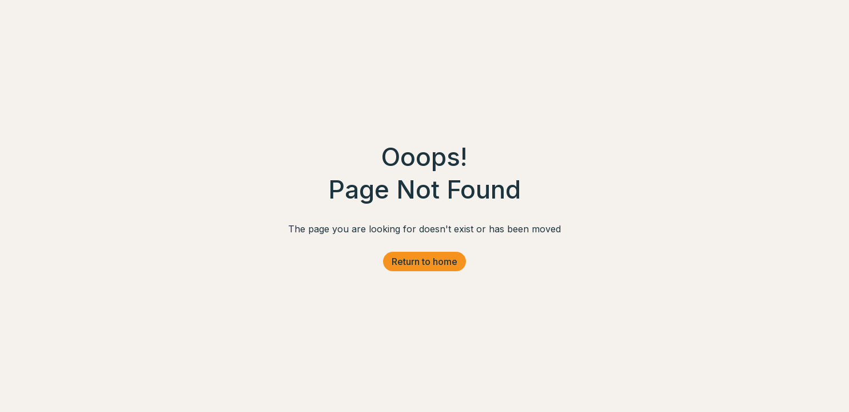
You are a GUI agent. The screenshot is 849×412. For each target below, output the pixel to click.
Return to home (424, 261)
